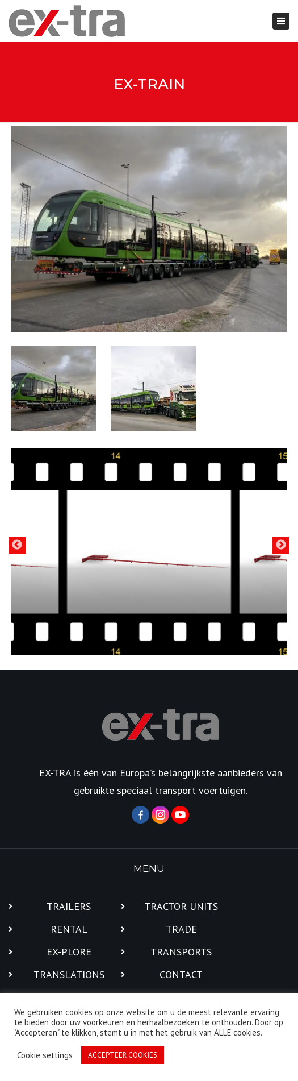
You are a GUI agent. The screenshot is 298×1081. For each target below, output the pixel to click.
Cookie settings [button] (45, 1055)
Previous (17, 545)
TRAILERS (69, 906)
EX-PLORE (69, 951)
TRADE (181, 929)
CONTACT (181, 974)
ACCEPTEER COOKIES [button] (122, 1055)
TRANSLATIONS (68, 974)
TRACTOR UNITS (181, 906)
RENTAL (69, 929)
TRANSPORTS (181, 951)
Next (280, 545)
